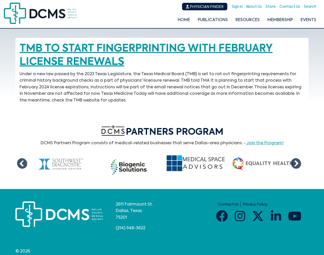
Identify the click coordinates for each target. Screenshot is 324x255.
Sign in (237, 6)
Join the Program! (265, 143)
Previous (21, 163)
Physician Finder (204, 7)
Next (295, 163)
